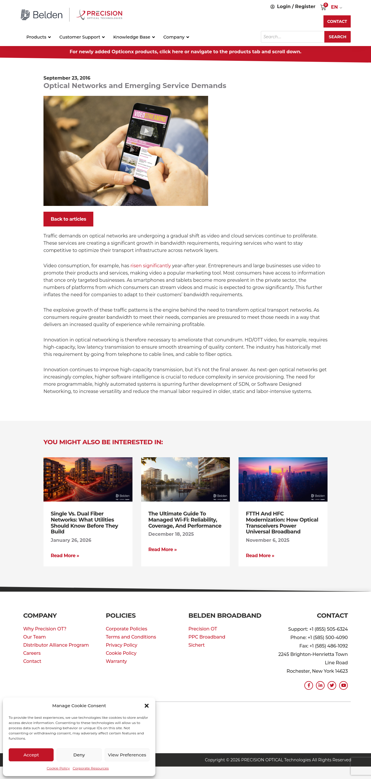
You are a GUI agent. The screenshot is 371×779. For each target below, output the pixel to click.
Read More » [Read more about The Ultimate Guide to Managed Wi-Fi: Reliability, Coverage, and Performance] (162, 549)
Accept (31, 755)
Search (337, 36)
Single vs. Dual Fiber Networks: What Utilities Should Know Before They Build (84, 522)
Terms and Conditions (131, 636)
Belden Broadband (224, 615)
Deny (79, 755)
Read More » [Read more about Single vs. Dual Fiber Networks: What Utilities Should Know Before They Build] (65, 554)
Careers (32, 652)
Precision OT (202, 628)
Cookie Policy (58, 768)
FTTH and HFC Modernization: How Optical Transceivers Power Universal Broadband (282, 522)
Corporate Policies (126, 628)
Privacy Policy (121, 644)
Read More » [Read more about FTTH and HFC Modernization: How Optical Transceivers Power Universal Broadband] (260, 554)
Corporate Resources (91, 768)
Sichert (196, 644)
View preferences (127, 755)
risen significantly (150, 265)
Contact (32, 660)
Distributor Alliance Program (56, 644)
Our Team (34, 636)
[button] (147, 706)
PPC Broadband (206, 636)
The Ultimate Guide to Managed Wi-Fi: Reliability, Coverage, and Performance (184, 520)
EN (334, 7)
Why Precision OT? (44, 628)
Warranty (116, 660)
